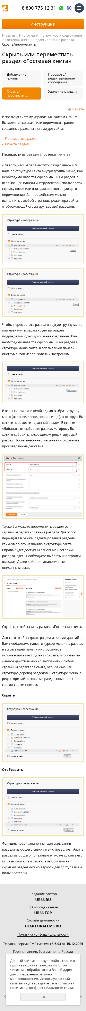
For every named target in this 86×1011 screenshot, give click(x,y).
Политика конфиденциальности (43, 934)
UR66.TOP (43, 912)
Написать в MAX (69, 8)
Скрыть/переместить (17, 93)
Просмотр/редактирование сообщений (61, 78)
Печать (78, 109)
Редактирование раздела (54, 40)
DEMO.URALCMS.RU (43, 926)
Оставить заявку (61, 8)
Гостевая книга (17, 40)
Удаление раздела (62, 91)
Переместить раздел (21, 138)
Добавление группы (16, 76)
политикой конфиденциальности (36, 987)
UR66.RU (43, 899)
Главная (8, 35)
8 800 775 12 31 (39, 8)
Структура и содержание (62, 35)
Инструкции (28, 35)
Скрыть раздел (17, 144)
